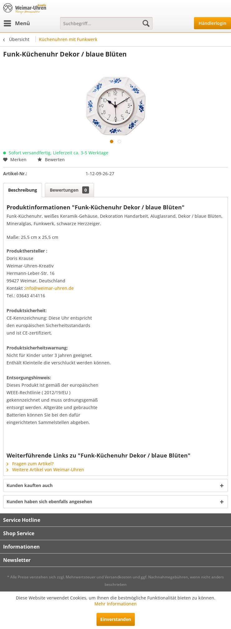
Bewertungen (69, 190)
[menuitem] (16, 23)
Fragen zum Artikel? (30, 464)
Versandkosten (118, 577)
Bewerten (51, 159)
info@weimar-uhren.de (49, 288)
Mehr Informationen (115, 604)
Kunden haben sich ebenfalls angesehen (49, 501)
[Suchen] (146, 23)
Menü (17, 22)
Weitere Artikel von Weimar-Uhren (45, 469)
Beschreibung (22, 190)
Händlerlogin (212, 23)
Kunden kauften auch (30, 485)
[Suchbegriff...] (106, 23)
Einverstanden (115, 619)
